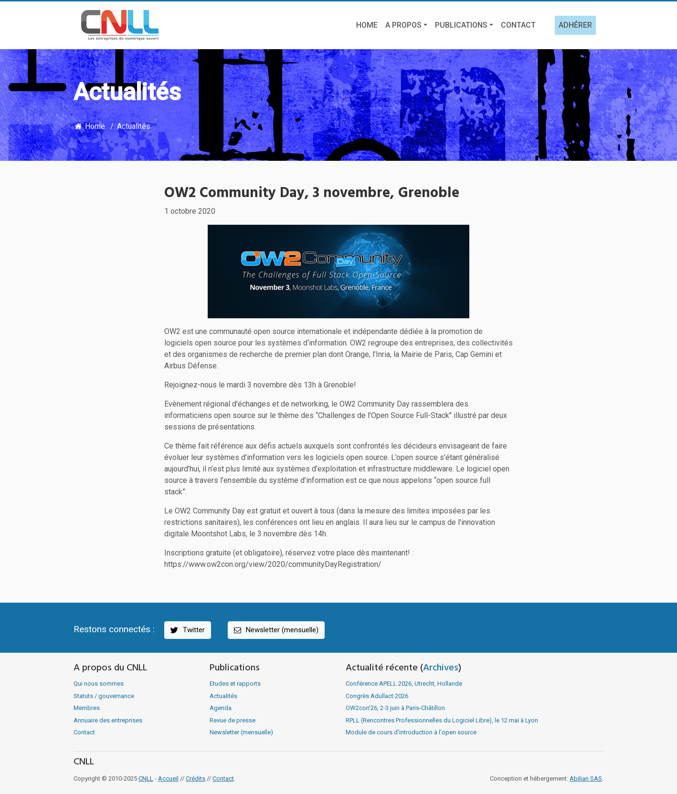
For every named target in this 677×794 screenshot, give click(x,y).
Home (367, 25)
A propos (403, 25)
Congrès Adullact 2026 (377, 696)
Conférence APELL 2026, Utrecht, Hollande (404, 683)
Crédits (195, 778)
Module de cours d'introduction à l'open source (411, 732)
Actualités (133, 126)
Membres (87, 707)
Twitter (187, 630)
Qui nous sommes (99, 683)
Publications (461, 25)
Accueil (168, 778)
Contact (518, 25)
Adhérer (575, 25)
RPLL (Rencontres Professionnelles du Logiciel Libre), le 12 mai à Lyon (442, 720)
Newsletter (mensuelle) (275, 630)
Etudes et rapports (235, 683)
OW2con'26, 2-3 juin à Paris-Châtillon (395, 707)
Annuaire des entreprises (108, 720)
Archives (440, 668)
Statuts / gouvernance (104, 696)
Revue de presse (232, 720)
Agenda (221, 707)
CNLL (145, 778)
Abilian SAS (586, 778)
